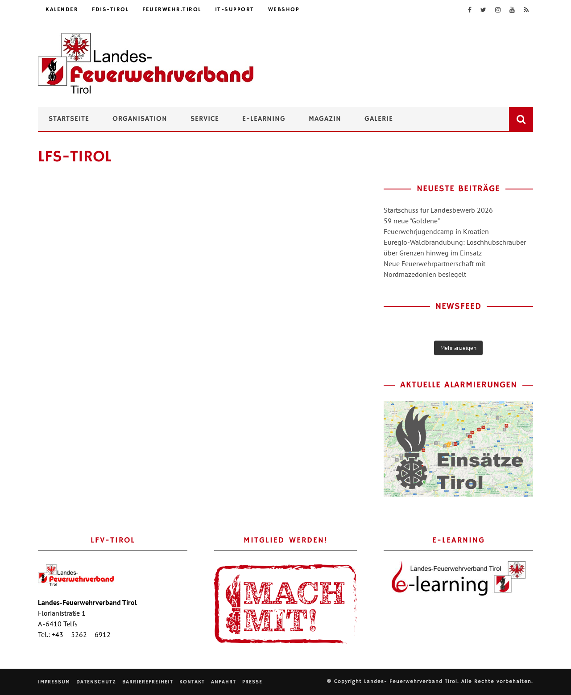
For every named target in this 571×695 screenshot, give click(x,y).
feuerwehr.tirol (171, 9)
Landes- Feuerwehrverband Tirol (410, 681)
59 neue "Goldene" (412, 220)
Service (204, 119)
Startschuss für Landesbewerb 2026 (438, 210)
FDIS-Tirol (110, 9)
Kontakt (192, 682)
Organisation (139, 119)
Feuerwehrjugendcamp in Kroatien (436, 231)
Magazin (325, 119)
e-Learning (264, 119)
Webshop (284, 9)
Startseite (69, 119)
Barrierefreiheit (147, 682)
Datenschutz (96, 682)
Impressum (54, 682)
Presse (252, 682)
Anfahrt (223, 682)
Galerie (378, 119)
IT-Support (234, 9)
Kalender (62, 9)
